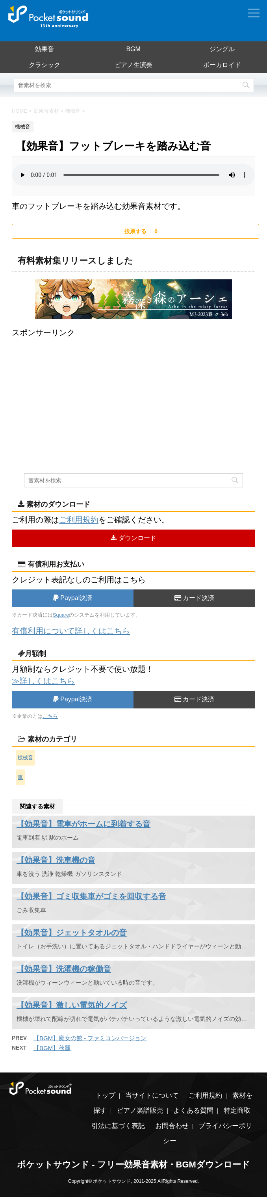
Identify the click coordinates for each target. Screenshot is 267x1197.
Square (61, 615)
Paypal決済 (72, 598)
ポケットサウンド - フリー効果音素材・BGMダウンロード (133, 1164)
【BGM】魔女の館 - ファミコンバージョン (90, 1038)
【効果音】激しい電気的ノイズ (72, 1005)
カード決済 (194, 598)
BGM (133, 49)
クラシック (44, 64)
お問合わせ (172, 1126)
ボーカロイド (222, 64)
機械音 (25, 757)
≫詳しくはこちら (43, 681)
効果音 (44, 49)
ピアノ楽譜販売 (140, 1110)
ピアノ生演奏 (133, 64)
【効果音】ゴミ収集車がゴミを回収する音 (91, 896)
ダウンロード (133, 538)
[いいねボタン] (135, 231)
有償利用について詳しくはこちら (71, 630)
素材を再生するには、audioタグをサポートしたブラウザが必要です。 (133, 175)
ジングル (222, 49)
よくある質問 (193, 1110)
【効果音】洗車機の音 (56, 860)
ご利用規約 (78, 519)
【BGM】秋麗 (51, 1048)
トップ (105, 1095)
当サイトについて (152, 1095)
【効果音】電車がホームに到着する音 (83, 824)
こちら (50, 716)
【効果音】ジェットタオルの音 (72, 932)
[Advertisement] (133, 393)
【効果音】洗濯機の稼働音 (64, 969)
